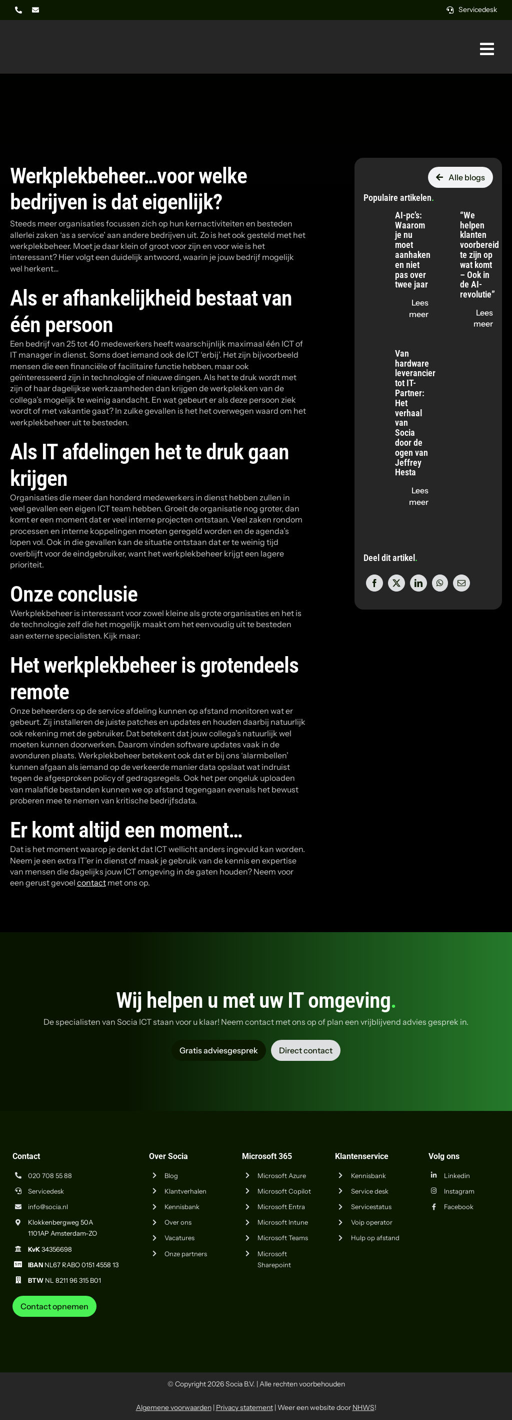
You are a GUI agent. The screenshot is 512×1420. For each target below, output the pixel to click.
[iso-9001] (427, 1321)
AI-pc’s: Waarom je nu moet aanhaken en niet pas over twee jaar (412, 250)
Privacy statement (244, 1407)
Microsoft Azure (282, 1176)
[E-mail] (461, 583)
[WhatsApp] (440, 583)
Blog (171, 1176)
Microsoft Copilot (284, 1191)
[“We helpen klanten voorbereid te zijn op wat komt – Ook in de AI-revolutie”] (438, 211)
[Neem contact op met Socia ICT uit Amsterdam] (54, 1306)
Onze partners (185, 1254)
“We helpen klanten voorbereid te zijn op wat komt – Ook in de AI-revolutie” (479, 255)
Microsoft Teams (283, 1238)
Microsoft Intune (283, 1222)
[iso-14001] (477, 1321)
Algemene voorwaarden (174, 1407)
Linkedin (457, 1176)
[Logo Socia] (47, 34)
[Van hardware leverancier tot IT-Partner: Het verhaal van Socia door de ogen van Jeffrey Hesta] (373, 349)
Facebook (459, 1207)
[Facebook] (375, 583)
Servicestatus (371, 1207)
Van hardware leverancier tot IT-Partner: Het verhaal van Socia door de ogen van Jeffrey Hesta (415, 413)
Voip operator (371, 1222)
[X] (397, 583)
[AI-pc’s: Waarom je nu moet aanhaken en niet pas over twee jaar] (373, 211)
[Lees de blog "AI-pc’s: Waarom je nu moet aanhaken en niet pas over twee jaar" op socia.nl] (411, 308)
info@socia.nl (48, 1207)
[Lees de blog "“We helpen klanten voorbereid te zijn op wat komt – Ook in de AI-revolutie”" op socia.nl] (476, 318)
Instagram (459, 1191)
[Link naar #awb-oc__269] (487, 49)
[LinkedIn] (419, 583)
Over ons (178, 1222)
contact (91, 883)
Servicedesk (46, 1191)
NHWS (363, 1407)
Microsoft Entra (281, 1207)
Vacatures (179, 1238)
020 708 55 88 (50, 1176)
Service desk (369, 1191)
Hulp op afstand (375, 1238)
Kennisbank (182, 1207)
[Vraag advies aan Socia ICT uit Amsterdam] (219, 1050)
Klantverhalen (185, 1191)
